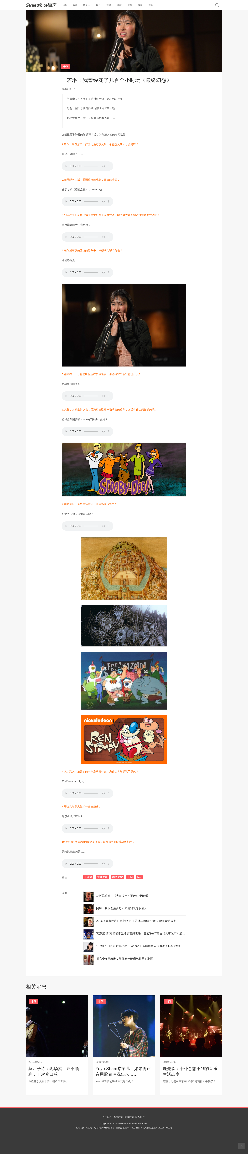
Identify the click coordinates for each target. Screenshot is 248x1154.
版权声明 (129, 1117)
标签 (64, 877)
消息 (74, 5)
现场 (108, 5)
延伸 (64, 892)
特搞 (119, 5)
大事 (64, 5)
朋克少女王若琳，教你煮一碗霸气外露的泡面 (124, 958)
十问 (65, 66)
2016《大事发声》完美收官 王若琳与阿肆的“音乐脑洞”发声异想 (136, 920)
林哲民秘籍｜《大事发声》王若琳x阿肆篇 (122, 895)
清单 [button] (129, 5)
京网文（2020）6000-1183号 (129, 1128)
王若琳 (88, 877)
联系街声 (140, 1117)
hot (139, 877)
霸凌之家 (117, 877)
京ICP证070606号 (84, 1128)
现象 (150, 5)
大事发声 (102, 877)
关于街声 (107, 1117)
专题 (140, 5)
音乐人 (86, 5)
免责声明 (118, 1117)
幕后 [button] (98, 5)
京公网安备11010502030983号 (158, 1128)
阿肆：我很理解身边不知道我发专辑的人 (121, 908)
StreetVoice (41, 5)
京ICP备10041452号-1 (104, 1128)
